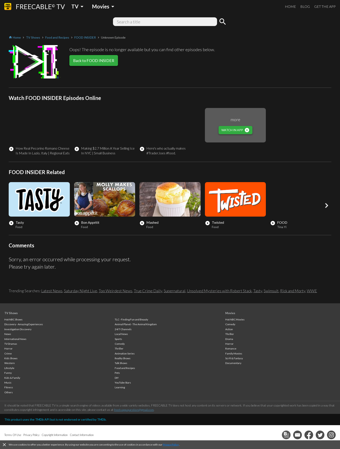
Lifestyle (9, 368)
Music (7, 382)
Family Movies (233, 353)
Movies (230, 313)
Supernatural (174, 290)
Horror (8, 348)
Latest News (51, 290)
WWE (312, 290)
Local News (121, 334)
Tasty (257, 290)
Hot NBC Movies (235, 319)
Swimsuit (271, 290)
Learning (120, 387)
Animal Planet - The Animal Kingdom (136, 324)
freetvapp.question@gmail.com (134, 409)
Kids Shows (11, 358)
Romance (230, 348)
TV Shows (11, 313)
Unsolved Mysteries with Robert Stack (219, 290)
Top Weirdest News (115, 290)
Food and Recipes (125, 368)
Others (8, 392)
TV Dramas (10, 343)
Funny (8, 372)
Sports (118, 339)
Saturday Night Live (80, 290)
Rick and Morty (292, 290)
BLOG (305, 6)
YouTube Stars (123, 382)
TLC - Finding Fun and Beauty (131, 319)
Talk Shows (121, 363)
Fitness (8, 387)
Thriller (119, 348)
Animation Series (125, 353)
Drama (229, 339)
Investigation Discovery (17, 329)
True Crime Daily (148, 290)
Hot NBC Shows (13, 319)
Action (229, 329)
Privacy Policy (171, 444)
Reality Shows (123, 358)
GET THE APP (325, 6)
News (7, 334)
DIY (117, 377)
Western (9, 363)
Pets (117, 372)
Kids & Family (12, 377)
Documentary (233, 363)
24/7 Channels (123, 329)
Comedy (120, 343)
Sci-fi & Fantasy (234, 358)
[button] (326, 205)
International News (15, 339)
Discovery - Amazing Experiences (23, 324)
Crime (8, 353)
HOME (290, 6)
